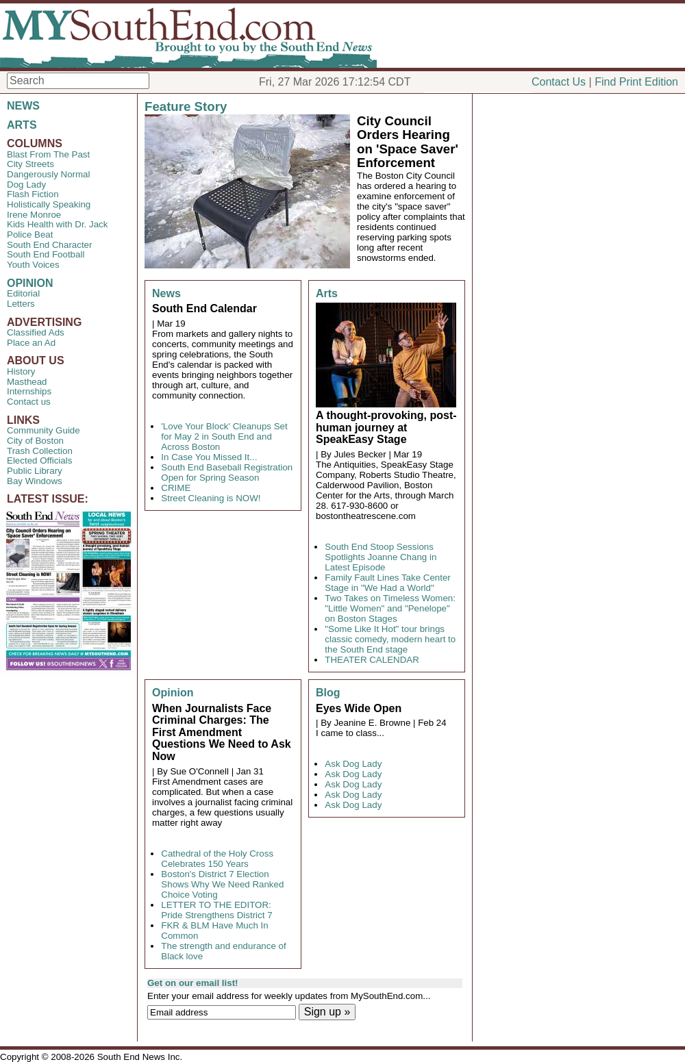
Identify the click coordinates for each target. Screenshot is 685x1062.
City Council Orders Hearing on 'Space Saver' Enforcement (407, 142)
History (21, 371)
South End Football (45, 254)
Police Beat (30, 234)
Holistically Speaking (48, 204)
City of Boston (35, 440)
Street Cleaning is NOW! (210, 498)
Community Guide (43, 430)
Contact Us (559, 82)
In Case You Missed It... (209, 457)
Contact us (29, 401)
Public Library (34, 471)
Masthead (27, 382)
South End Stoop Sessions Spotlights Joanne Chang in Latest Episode (380, 557)
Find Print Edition (636, 82)
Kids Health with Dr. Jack (57, 224)
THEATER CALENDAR (372, 660)
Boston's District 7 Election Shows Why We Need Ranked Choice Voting (222, 884)
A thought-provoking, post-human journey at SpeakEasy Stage (386, 427)
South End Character (49, 245)
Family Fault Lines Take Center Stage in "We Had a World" (387, 582)
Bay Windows (34, 481)
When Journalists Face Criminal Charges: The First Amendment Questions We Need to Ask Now (221, 732)
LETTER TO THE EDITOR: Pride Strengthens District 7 (216, 910)
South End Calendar (204, 308)
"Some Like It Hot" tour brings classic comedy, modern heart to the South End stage (390, 639)
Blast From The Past (48, 154)
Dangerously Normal (48, 174)
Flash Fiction (33, 194)
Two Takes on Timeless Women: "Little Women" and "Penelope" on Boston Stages (390, 608)
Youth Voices (33, 265)
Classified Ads (35, 332)
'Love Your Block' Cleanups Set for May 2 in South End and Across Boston (224, 436)
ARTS (22, 125)
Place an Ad (31, 343)
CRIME (175, 488)
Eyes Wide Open (358, 708)
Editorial (23, 293)
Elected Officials (39, 460)
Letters (21, 304)
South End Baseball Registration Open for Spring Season (226, 472)
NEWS (23, 106)
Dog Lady (26, 184)
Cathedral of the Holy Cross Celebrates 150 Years (217, 858)
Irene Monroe (34, 215)
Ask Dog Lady (353, 764)
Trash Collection (40, 451)
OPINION (30, 283)
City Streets (30, 164)
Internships (29, 391)
